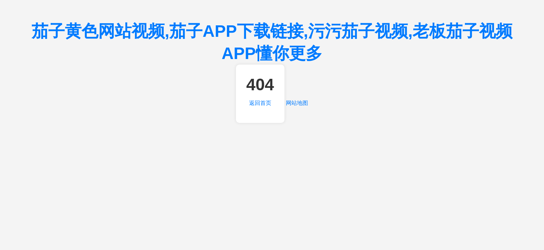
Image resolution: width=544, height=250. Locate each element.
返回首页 (260, 103)
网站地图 (297, 103)
